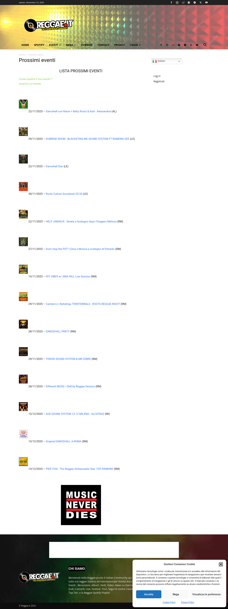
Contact (103, 45)
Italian (158, 61)
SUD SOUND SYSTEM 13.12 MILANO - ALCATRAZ (75, 414)
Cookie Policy (169, 602)
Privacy (119, 45)
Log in (157, 76)
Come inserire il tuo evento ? (35, 79)
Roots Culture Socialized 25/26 (64, 193)
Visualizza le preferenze (206, 594)
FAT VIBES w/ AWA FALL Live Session (68, 276)
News (71, 45)
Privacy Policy (187, 602)
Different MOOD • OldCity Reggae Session (70, 386)
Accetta (148, 594)
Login (135, 45)
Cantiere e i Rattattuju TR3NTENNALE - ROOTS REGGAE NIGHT (83, 304)
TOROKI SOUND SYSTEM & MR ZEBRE (68, 359)
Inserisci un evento (30, 83)
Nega (176, 594)
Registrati (159, 81)
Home (25, 45)
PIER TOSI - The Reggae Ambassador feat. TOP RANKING (79, 468)
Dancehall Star (54, 166)
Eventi (55, 45)
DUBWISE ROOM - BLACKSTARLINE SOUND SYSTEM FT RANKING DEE (87, 138)
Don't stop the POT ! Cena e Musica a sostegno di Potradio (80, 249)
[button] (221, 564)
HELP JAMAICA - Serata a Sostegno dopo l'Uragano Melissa (81, 221)
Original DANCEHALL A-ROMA (63, 441)
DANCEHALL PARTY (58, 331)
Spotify (39, 45)
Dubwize (86, 45)
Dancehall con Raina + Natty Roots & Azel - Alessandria (78, 111)
